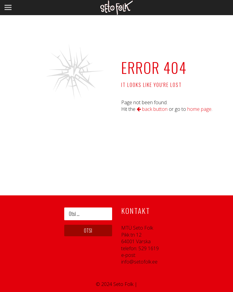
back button (152, 109)
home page (199, 109)
